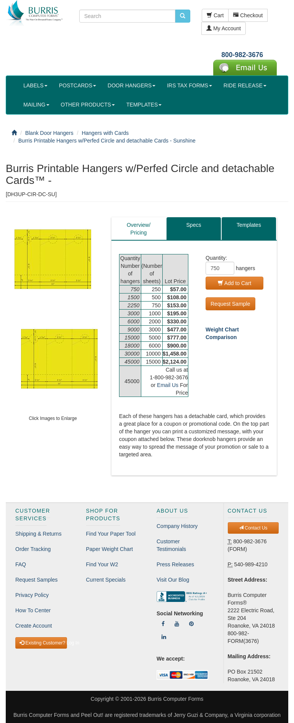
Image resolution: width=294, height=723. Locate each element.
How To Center (33, 610)
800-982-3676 (242, 55)
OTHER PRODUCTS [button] (88, 105)
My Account (223, 28)
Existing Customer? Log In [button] (43, 643)
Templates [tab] (249, 225)
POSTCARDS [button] (77, 85)
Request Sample (230, 304)
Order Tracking (33, 549)
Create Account (33, 626)
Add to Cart (235, 283)
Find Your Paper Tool (111, 534)
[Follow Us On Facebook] (163, 623)
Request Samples (36, 580)
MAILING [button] (36, 105)
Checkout (248, 15)
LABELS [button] (35, 85)
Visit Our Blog (173, 580)
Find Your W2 (102, 564)
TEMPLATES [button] (144, 105)
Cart (215, 15)
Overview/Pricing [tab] (138, 229)
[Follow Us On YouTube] (177, 623)
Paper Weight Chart (109, 549)
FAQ (20, 564)
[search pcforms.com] (182, 16)
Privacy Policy (32, 595)
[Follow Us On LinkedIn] (164, 636)
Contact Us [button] (253, 528)
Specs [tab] (193, 225)
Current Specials (106, 580)
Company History (177, 526)
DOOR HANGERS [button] (131, 85)
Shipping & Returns (38, 534)
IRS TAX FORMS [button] (189, 85)
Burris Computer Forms (175, 699)
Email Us (167, 385)
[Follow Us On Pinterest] (191, 623)
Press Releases (175, 564)
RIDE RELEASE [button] (245, 85)
